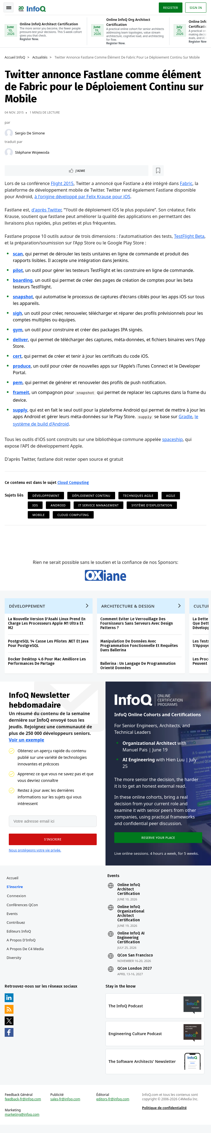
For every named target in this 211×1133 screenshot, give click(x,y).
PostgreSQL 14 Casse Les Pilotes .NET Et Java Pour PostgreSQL (49, 646)
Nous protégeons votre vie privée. (35, 855)
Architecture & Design (129, 609)
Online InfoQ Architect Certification (128, 895)
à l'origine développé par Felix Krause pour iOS (83, 196)
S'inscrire (15, 892)
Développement (46, 495)
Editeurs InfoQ (19, 936)
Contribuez (16, 928)
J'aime (21, 170)
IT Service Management (99, 505)
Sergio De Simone (31, 132)
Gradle (193, 416)
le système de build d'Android (44, 424)
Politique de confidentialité (164, 1115)
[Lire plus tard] (41, 170)
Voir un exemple (26, 744)
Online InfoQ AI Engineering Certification (131, 943)
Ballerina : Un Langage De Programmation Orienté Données (138, 669)
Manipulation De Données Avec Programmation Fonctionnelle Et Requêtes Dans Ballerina (140, 649)
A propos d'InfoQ (21, 945)
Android (58, 505)
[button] (52, 844)
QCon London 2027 (134, 974)
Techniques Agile (139, 495)
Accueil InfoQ (15, 56)
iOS (36, 505)
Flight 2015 (63, 183)
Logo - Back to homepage (33, 6)
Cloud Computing (74, 482)
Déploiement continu (92, 495)
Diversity (14, 963)
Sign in (195, 6)
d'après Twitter (47, 209)
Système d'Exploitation (152, 505)
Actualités (40, 56)
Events (12, 919)
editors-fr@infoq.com (112, 1107)
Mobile (39, 514)
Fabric (187, 183)
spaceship (173, 439)
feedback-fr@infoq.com (24, 1107)
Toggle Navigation (10, 6)
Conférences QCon (23, 910)
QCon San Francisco (135, 961)
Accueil (13, 883)
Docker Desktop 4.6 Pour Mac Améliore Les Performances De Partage (48, 664)
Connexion (17, 901)
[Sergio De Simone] (9, 132)
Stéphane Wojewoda (33, 151)
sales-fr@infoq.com (66, 1107)
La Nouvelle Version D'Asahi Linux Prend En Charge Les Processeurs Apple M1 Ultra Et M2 (47, 626)
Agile (171, 495)
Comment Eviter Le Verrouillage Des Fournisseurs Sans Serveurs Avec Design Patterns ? (137, 626)
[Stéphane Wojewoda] (9, 151)
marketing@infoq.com (23, 1122)
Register (169, 6)
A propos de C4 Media (26, 954)
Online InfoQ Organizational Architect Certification (130, 919)
